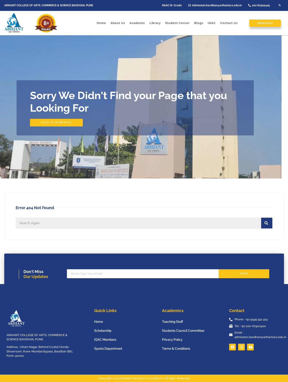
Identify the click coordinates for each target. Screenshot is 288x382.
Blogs (198, 23)
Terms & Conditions (176, 348)
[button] (280, 5)
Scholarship (102, 330)
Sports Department (108, 348)
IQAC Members (105, 339)
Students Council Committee (183, 330)
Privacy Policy (172, 339)
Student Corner (177, 23)
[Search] (266, 223)
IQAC (212, 23)
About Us (118, 23)
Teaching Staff (172, 321)
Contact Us (229, 23)
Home (101, 23)
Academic (137, 23)
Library (155, 23)
